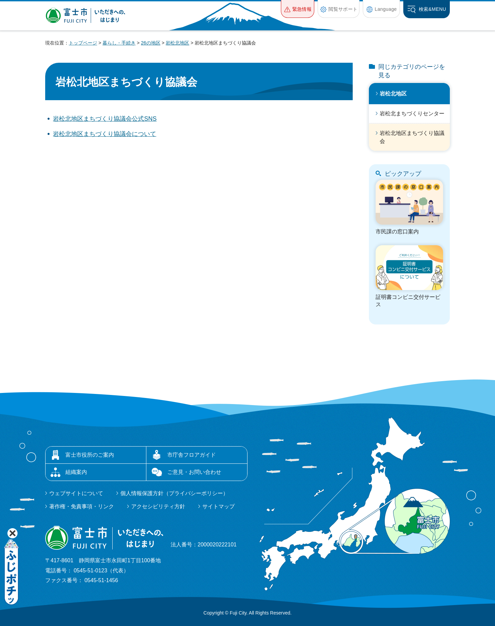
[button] (297, 9)
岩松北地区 (177, 43)
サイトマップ (218, 506)
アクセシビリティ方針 (158, 506)
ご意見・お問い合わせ (194, 472)
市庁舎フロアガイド (191, 455)
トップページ (83, 43)
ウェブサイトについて (76, 493)
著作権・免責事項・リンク (81, 506)
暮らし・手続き (119, 43)
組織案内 (76, 472)
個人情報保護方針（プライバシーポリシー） (174, 493)
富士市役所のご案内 (89, 455)
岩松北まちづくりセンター (412, 113)
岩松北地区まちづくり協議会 (412, 137)
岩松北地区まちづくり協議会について (104, 134)
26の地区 (151, 43)
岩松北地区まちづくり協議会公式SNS (104, 118)
